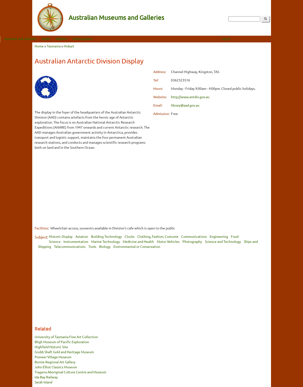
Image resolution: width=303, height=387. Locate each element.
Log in (258, 39)
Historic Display (61, 236)
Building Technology (106, 236)
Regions (93, 39)
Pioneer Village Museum (53, 357)
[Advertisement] (92, 187)
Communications (194, 236)
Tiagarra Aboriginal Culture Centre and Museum (70, 372)
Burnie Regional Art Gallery (55, 362)
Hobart (69, 46)
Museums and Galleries (52, 39)
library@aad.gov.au (185, 105)
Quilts (78, 39)
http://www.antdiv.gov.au (190, 97)
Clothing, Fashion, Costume (157, 236)
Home (39, 46)
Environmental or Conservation (136, 246)
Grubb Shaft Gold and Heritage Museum (64, 352)
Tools (92, 246)
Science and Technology (223, 241)
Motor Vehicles (168, 241)
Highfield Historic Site (51, 347)
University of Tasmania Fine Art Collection (66, 337)
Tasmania (54, 46)
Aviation (81, 236)
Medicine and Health (138, 241)
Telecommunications (69, 246)
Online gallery (114, 39)
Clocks (129, 236)
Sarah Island (43, 382)
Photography (192, 241)
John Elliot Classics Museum (56, 367)
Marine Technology (105, 241)
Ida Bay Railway (46, 377)
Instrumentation (76, 241)
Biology (105, 246)
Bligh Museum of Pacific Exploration (62, 342)
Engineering (219, 236)
